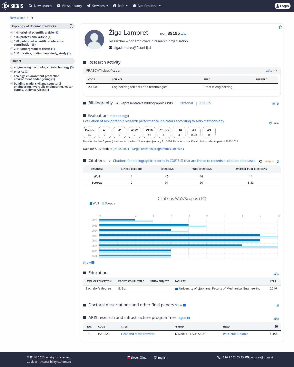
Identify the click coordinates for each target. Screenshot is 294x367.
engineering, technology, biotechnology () (44, 67)
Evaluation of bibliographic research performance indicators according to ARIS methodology (153, 121)
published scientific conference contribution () (38, 42)
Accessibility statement (55, 362)
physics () (21, 71)
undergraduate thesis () (37, 49)
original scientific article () (39, 32)
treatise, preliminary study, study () (45, 53)
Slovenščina (136, 357)
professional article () (35, 37)
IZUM (34, 357)
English (160, 357)
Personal (186, 103)
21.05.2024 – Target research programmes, (143, 149)
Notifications (145, 5)
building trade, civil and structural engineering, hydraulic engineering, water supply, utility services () (43, 87)
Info (119, 5)
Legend (184, 318)
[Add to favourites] (280, 27)
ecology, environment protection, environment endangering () (37, 77)
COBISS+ (206, 103)
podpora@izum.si (259, 357)
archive (177, 149)
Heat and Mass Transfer (138, 334)
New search (40, 5)
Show (89, 262)
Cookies (32, 362)
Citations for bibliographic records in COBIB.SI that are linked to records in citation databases (184, 160)
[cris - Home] (12, 6)
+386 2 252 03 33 (231, 357)
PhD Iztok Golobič (236, 334)
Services (96, 5)
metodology (118, 115)
